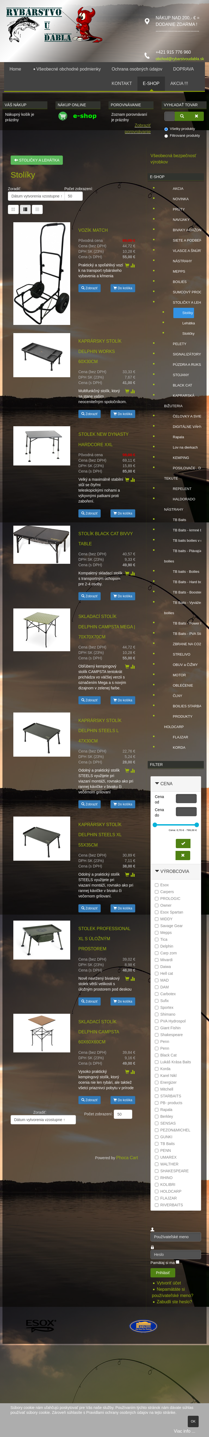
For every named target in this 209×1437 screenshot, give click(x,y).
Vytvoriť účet (169, 1283)
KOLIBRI (165, 1184)
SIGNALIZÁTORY (182, 354)
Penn (162, 1041)
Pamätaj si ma (162, 1263)
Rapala (174, 437)
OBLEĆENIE (178, 685)
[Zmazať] (196, 116)
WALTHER (167, 1164)
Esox (162, 885)
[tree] (175, 468)
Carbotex (165, 994)
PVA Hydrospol (170, 1021)
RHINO (164, 1178)
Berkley (164, 1116)
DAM (162, 987)
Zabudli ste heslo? (174, 1301)
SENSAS (165, 1123)
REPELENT (178, 489)
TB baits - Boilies (181, 572)
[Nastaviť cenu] (183, 843)
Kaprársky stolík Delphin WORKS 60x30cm (100, 351)
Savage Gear (169, 926)
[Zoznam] (37, 209)
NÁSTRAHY (178, 261)
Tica (161, 939)
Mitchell (164, 1089)
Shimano (165, 1014)
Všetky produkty (179, 129)
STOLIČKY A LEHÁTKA (36, 160)
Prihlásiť (163, 1273)
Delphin (164, 946)
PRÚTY (174, 209)
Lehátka (184, 323)
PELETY (175, 344)
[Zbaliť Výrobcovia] (157, 871)
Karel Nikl (166, 1075)
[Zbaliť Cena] (157, 783)
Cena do (159, 812)
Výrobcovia (174, 871)
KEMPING (176, 458)
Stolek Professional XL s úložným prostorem (104, 938)
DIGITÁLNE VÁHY (183, 427)
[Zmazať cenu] (183, 855)
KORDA (174, 748)
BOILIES (175, 282)
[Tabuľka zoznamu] (25, 209)
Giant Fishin (168, 1028)
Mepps (163, 932)
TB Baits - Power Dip (185, 623)
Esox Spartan (169, 912)
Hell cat (164, 973)
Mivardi (164, 960)
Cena (166, 783)
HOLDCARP (168, 1191)
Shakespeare (169, 1035)
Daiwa (163, 966)
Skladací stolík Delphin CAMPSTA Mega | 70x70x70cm (106, 626)
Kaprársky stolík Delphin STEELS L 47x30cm (100, 730)
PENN (163, 1150)
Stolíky (183, 313)
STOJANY (176, 375)
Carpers (164, 892)
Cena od (159, 799)
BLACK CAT (178, 385)
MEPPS (174, 271)
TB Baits (175, 520)
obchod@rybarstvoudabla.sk (180, 59)
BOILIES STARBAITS (185, 706)
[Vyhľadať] (182, 116)
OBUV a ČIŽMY (181, 665)
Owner (163, 905)
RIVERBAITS (169, 1205)
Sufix (162, 1000)
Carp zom (166, 953)
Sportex (164, 1007)
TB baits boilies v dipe (185, 541)
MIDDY (164, 919)
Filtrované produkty (182, 135)
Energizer (166, 1082)
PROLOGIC (167, 898)
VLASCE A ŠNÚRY (183, 251)
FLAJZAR (176, 737)
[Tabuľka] (13, 209)
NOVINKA (176, 199)
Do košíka (122, 288)
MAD (162, 980)
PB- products (168, 1103)
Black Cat (166, 1055)
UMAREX (166, 1157)
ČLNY (173, 696)
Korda (162, 1069)
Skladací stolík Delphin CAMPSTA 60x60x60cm (98, 1032)
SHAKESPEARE (172, 1171)
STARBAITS (168, 1096)
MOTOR (175, 675)
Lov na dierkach (181, 447)
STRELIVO (177, 654)
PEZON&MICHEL (172, 1130)
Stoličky (184, 334)
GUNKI (163, 1137)
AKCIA (173, 189)
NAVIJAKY (177, 220)
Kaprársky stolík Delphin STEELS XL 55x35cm (100, 834)
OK (193, 1421)
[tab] (176, 784)
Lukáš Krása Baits (173, 1062)
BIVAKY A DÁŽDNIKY (185, 230)
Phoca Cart (127, 1157)
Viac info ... (184, 1431)
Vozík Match (93, 230)
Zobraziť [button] (89, 288)
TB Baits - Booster (182, 592)
